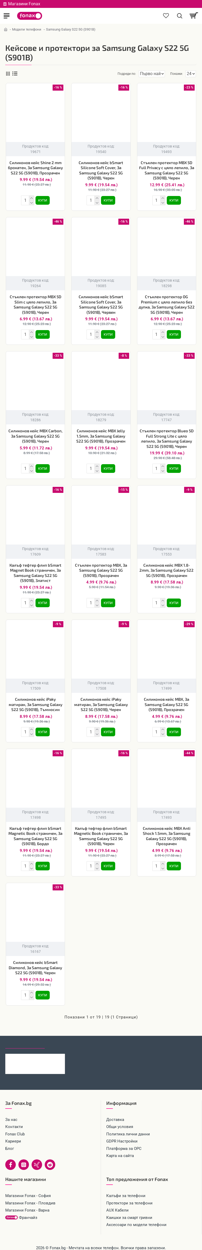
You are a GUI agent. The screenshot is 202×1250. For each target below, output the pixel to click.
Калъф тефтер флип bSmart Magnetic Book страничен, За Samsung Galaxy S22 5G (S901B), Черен (101, 831)
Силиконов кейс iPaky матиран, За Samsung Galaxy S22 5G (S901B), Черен (101, 700)
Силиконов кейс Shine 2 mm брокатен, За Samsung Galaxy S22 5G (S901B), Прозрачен (35, 167)
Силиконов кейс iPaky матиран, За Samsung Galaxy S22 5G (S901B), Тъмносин (35, 700)
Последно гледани (25, 1036)
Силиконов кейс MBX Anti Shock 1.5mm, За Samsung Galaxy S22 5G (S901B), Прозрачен (166, 831)
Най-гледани (64, 1036)
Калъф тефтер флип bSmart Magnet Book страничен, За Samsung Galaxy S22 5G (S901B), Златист (35, 570)
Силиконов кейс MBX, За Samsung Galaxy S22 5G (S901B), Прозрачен (166, 700)
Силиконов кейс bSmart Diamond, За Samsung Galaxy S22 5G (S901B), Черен (35, 961)
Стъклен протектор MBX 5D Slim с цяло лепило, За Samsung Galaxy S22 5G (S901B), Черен (35, 303)
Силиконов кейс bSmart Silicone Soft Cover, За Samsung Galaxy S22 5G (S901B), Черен (101, 170)
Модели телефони (26, 29)
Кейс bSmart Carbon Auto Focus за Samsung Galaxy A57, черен (43, 1050)
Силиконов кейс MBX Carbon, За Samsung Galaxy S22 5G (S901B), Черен (35, 433)
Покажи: (176, 74)
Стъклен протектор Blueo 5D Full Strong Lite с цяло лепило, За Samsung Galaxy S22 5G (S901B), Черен (167, 436)
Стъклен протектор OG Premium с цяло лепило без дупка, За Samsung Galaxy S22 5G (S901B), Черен (167, 303)
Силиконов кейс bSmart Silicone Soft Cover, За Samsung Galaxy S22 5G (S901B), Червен (101, 303)
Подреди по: (108, 74)
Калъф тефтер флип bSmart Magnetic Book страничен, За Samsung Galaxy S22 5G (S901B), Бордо (35, 831)
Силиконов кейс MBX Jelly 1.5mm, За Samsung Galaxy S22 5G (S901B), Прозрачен (100, 433)
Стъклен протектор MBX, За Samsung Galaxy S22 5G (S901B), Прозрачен (101, 567)
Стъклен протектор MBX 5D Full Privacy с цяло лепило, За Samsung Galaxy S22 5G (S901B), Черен (166, 170)
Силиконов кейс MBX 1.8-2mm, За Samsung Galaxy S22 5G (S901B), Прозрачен (166, 567)
